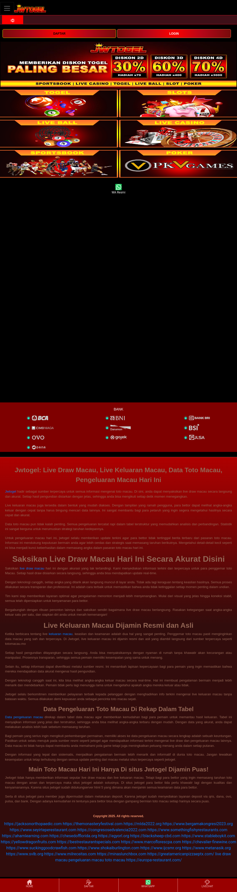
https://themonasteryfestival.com (93, 823)
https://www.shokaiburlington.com (109, 848)
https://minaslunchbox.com (121, 854)
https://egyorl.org (113, 835)
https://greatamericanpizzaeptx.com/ (180, 854)
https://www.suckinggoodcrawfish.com (41, 848)
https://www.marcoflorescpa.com (151, 841)
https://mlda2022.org (142, 823)
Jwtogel (10, 491)
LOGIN (174, 33)
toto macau (115, 860)
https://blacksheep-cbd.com (155, 835)
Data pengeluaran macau (24, 717)
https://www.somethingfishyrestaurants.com (187, 829)
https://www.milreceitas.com (70, 854)
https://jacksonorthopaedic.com (33, 823)
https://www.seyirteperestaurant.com (43, 829)
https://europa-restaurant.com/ (154, 860)
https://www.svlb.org (24, 854)
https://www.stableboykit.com (208, 835)
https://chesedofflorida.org (73, 835)
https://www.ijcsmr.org (160, 848)
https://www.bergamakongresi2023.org (198, 823)
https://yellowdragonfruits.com (28, 841)
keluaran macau (61, 634)
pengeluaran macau (86, 860)
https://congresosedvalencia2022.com (111, 829)
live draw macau (32, 568)
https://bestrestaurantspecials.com (88, 841)
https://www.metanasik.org (206, 848)
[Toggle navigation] (7, 8)
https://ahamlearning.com (25, 835)
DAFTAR (59, 33)
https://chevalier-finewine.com (209, 841)
